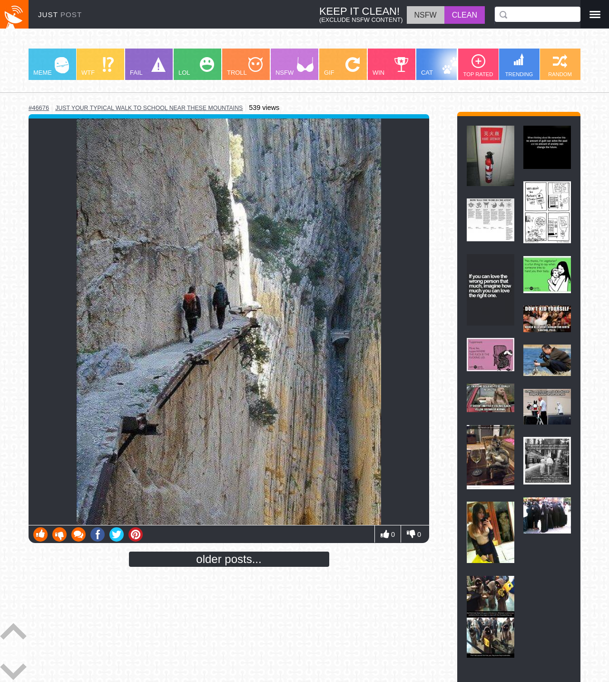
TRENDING (519, 65)
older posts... (228, 559)
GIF (342, 66)
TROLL (245, 66)
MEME (51, 66)
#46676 (39, 107)
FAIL (148, 66)
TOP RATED (478, 65)
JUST (60, 14)
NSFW (294, 66)
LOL (196, 66)
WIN (391, 66)
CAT (441, 66)
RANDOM (560, 65)
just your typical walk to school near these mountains (149, 108)
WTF (97, 66)
